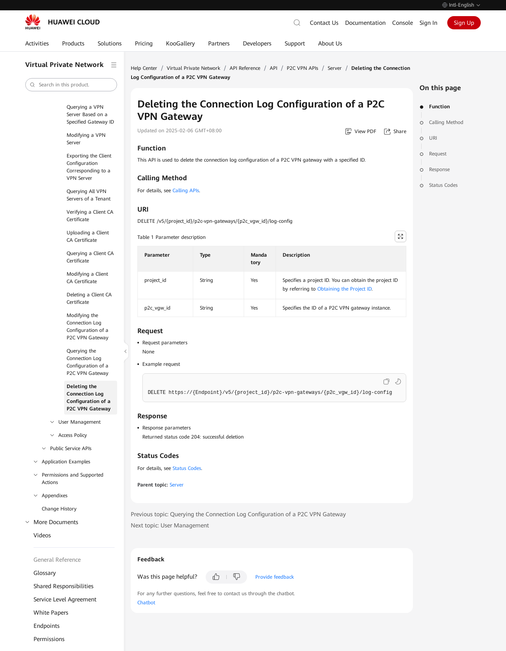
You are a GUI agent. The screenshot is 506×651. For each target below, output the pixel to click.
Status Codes (443, 185)
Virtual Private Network (193, 68)
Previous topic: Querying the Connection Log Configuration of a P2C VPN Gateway (238, 514)
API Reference (245, 68)
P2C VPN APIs (302, 68)
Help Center (144, 68)
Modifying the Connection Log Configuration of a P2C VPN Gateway (87, 326)
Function (439, 107)
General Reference (57, 559)
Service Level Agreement (65, 599)
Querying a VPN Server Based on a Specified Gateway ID (90, 114)
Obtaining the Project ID (344, 289)
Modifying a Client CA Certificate (87, 277)
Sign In (428, 22)
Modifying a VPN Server (86, 138)
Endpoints (47, 625)
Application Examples (66, 462)
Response (439, 169)
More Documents (56, 522)
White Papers (51, 612)
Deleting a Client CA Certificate (89, 298)
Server (335, 68)
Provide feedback (274, 577)
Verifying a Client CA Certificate (90, 215)
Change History (59, 509)
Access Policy (72, 435)
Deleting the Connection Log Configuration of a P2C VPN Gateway (88, 398)
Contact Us (324, 22)
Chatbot (146, 603)
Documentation (365, 22)
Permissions (49, 639)
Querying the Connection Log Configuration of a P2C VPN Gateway (87, 362)
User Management (79, 422)
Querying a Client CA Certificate (90, 257)
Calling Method (446, 122)
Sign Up (464, 22)
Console (402, 22)
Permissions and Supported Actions (72, 478)
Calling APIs (186, 190)
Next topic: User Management (170, 525)
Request (437, 154)
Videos (42, 535)
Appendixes (54, 495)
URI (433, 138)
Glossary (45, 573)
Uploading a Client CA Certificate (88, 236)
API (273, 68)
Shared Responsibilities (64, 586)
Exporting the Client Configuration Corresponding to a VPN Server (89, 167)
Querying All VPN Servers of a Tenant (88, 195)
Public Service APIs (70, 448)
